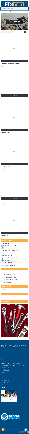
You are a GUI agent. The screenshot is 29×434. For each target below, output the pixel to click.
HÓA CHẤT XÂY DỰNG (7, 255)
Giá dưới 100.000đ (1, 272)
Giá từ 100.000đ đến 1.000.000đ (1, 274)
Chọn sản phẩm (14, 164)
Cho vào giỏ (14, 61)
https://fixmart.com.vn (7, 369)
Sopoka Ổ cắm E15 (5, 97)
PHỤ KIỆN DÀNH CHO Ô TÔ (8, 260)
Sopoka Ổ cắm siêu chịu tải (7, 166)
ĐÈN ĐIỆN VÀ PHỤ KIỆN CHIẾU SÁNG (10, 250)
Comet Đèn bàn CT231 (6, 235)
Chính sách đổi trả (5, 380)
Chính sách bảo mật (5, 375)
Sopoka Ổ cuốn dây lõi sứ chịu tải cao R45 (10, 201)
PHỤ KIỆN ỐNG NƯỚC (7, 253)
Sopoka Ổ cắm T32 (5, 132)
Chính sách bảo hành (6, 384)
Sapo (17, 429)
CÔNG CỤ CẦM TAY (7, 248)
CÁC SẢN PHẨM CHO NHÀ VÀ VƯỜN (10, 257)
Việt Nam (1, 289)
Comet (15, 289)
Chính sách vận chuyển (6, 378)
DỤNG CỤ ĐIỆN (6, 243)
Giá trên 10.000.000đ (1, 282)
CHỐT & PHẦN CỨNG (7, 262)
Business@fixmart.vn (6, 350)
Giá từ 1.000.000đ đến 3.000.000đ (1, 277)
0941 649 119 (4, 348)
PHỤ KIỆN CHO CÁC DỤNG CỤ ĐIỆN (10, 245)
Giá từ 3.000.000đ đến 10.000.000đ (1, 279)
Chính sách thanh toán (6, 382)
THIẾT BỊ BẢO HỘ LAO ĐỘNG (9, 265)
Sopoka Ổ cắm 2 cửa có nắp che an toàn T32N (10, 63)
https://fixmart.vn (5, 352)
